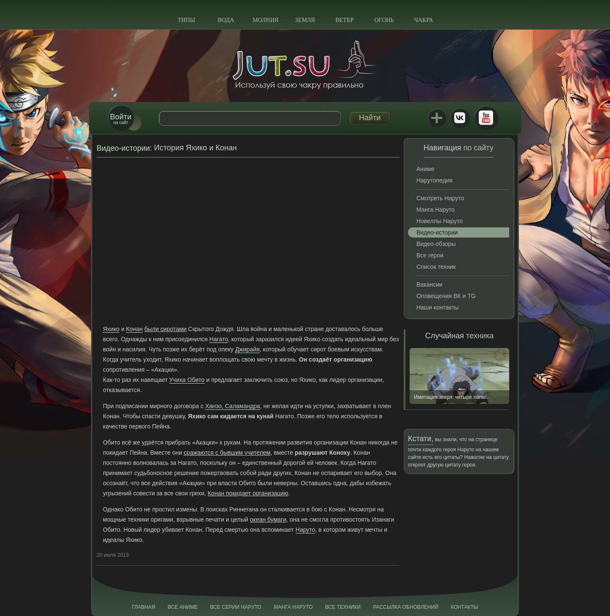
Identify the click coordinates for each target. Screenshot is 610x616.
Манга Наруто (435, 209)
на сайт (120, 119)
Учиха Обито (187, 379)
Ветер (345, 20)
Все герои (430, 255)
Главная (143, 607)
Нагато (218, 339)
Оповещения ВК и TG (446, 296)
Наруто (306, 529)
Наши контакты (437, 307)
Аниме (425, 169)
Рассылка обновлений (405, 607)
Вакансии (429, 284)
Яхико (111, 329)
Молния (265, 20)
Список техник (436, 266)
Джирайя (247, 349)
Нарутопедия (434, 180)
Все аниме (183, 607)
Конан (134, 329)
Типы (186, 20)
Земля (305, 20)
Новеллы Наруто (439, 221)
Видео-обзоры (436, 243)
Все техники (342, 607)
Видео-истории (123, 148)
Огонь (384, 20)
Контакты (464, 607)
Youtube (486, 118)
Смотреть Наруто (440, 198)
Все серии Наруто (235, 607)
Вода (226, 20)
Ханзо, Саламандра (232, 406)
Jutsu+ (437, 118)
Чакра (423, 20)
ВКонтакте (459, 117)
